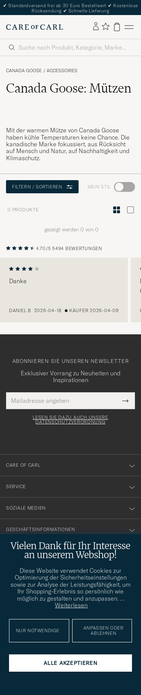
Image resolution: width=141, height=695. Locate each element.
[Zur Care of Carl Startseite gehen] (34, 27)
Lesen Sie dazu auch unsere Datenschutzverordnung (70, 419)
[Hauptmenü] (129, 27)
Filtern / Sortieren (42, 187)
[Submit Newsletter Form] (125, 400)
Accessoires (62, 70)
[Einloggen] (96, 26)
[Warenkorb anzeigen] (117, 27)
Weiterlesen (71, 605)
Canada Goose (24, 70)
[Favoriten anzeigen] (105, 27)
